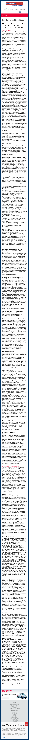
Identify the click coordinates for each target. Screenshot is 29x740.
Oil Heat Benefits (14, 720)
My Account (8, 8)
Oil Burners (14, 713)
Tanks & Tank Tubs (14, 717)
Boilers (14, 714)
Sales (5, 9)
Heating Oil (14, 712)
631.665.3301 (10, 9)
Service (16, 9)
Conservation (14, 721)
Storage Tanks (14, 719)
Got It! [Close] (26, 724)
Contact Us (21, 8)
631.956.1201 (22, 9)
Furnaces (14, 715)
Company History (14, 705)
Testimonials (14, 707)
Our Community (14, 706)
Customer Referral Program (14, 708)
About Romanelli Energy (14, 704)
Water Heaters (14, 716)
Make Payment (14, 8)
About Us (14, 702)
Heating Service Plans (14, 718)
